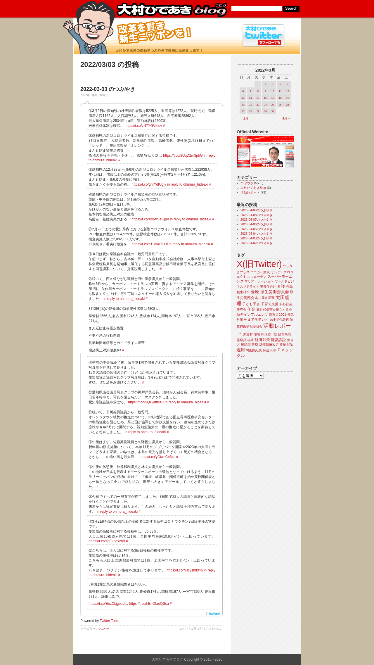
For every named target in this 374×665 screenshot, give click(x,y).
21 (250, 104)
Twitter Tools (109, 621)
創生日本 (243, 292)
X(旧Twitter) (259, 264)
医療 (254, 291)
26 (287, 104)
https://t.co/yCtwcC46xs (156, 457)
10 (272, 91)
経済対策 (262, 340)
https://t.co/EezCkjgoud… (108, 604)
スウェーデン (256, 276)
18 (280, 97)
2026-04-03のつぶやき (256, 238)
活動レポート (250, 192)
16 (265, 97)
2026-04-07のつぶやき (256, 219)
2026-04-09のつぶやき (256, 210)
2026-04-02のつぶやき (256, 243)
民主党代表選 (279, 319)
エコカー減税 (260, 272)
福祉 (250, 340)
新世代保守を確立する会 (274, 309)
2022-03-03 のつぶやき (107, 89)
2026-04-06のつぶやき (256, 224)
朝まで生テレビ (256, 319)
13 (243, 97)
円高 (289, 286)
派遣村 (248, 334)
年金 (251, 309)
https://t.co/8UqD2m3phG (182, 155)
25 (280, 104)
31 (272, 111)
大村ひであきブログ (171, 10)
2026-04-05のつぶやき (256, 229)
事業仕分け (268, 286)
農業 (283, 344)
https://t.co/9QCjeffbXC (146, 402)
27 (243, 111)
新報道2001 (277, 314)
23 (265, 104)
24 (272, 104)
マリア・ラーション (259, 281)
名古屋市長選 (264, 298)
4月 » (286, 118)
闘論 (290, 344)
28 (250, 111)
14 (250, 97)
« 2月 (244, 118)
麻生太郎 (269, 350)
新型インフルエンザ (252, 314)
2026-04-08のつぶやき (256, 215)
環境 (257, 334)
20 (243, 104)
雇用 (241, 350)
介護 (281, 286)
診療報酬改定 (269, 344)
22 (258, 104)
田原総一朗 (269, 334)
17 (272, 97)
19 (287, 97)
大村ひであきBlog (253, 187)
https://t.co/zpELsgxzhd (107, 541)
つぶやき (104, 628)
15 (258, 97)
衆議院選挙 (249, 345)
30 (265, 111)
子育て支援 (269, 304)
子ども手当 (251, 304)
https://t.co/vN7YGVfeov (143, 126)
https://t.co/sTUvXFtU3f (149, 244)
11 (280, 91)
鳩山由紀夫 (254, 350)
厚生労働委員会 (274, 292)
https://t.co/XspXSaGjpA (150, 219)
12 (287, 91)
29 (258, 111)
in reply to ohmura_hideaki (187, 184)
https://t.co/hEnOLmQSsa (149, 604)
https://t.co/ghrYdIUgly (148, 184)
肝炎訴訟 (278, 340)
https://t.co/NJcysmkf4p (185, 570)
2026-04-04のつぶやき (256, 233)
